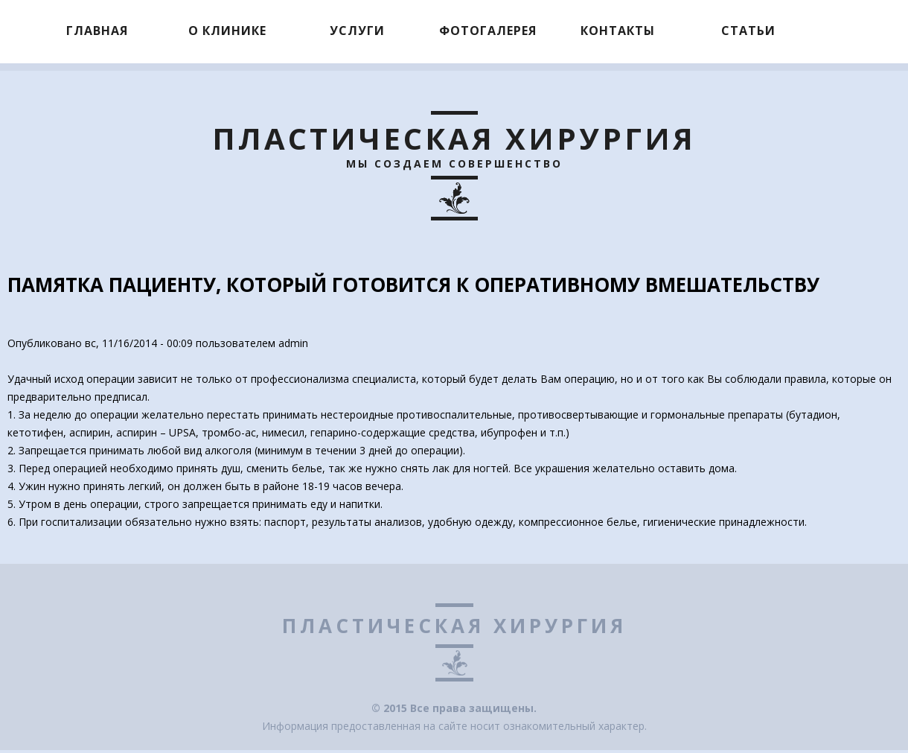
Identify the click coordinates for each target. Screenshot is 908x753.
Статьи (748, 30)
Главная (97, 30)
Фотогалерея (488, 30)
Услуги (357, 30)
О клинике (227, 30)
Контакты (618, 30)
